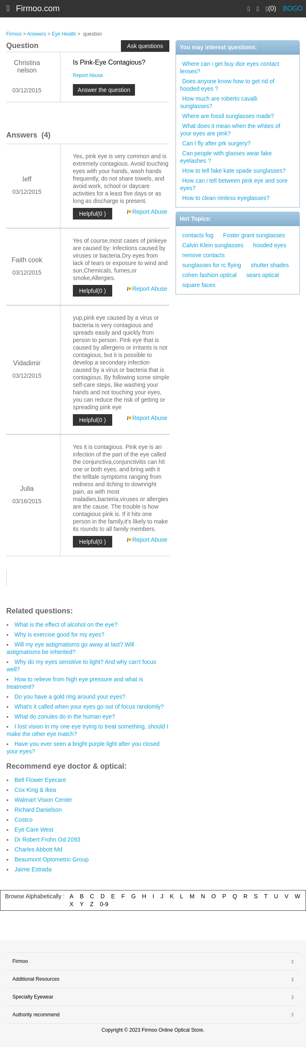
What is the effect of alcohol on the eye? (66, 624)
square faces (198, 285)
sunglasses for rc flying (211, 265)
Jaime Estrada (32, 869)
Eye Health (64, 34)
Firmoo (14, 34)
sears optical (262, 275)
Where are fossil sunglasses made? (228, 116)
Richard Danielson (38, 809)
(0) (271, 8)
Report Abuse (88, 75)
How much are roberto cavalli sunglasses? (218, 102)
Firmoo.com (38, 8)
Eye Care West (33, 829)
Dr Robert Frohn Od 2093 (47, 839)
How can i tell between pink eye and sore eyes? (233, 184)
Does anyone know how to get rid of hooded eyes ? (227, 85)
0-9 (104, 904)
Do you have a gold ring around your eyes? (69, 696)
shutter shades (270, 265)
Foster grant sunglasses (254, 235)
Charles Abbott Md (38, 849)
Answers (36, 34)
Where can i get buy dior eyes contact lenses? (229, 67)
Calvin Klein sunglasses (212, 245)
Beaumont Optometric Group (51, 859)
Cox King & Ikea (35, 789)
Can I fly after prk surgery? (216, 143)
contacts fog (198, 235)
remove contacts (203, 255)
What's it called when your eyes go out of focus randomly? (89, 706)
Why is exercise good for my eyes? (59, 634)
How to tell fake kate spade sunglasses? (234, 170)
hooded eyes (269, 245)
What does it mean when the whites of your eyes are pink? (230, 130)
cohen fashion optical (209, 275)
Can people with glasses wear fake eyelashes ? (226, 157)
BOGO (293, 8)
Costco (23, 819)
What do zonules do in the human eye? (64, 716)
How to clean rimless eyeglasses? (226, 198)
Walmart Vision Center (43, 799)
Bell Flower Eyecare (40, 780)
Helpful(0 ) (92, 213)
